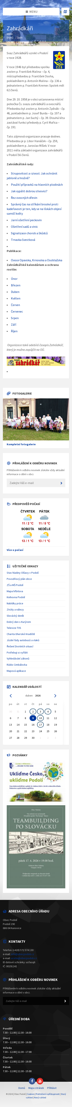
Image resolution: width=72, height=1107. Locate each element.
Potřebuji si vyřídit (17, 652)
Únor (14, 279)
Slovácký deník (15, 615)
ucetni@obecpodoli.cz (24, 958)
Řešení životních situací (20, 646)
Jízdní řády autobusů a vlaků (23, 640)
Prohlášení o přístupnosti (48, 1094)
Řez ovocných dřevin (24, 198)
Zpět (19, 37)
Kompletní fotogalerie (21, 444)
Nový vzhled (40, 1097)
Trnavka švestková (23, 240)
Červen (15, 305)
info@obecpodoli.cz (22, 954)
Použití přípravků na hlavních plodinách (37, 184)
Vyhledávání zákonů (18, 658)
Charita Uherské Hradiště (21, 634)
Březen (15, 285)
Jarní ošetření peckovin (26, 220)
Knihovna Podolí (16, 597)
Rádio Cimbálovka (17, 664)
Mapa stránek (36, 1088)
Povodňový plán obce (19, 579)
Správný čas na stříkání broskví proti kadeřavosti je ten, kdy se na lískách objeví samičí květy (34, 208)
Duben (15, 292)
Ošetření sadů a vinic (24, 226)
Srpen (15, 318)
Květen (15, 298)
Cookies (30, 1094)
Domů (10, 37)
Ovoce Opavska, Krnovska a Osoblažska (36, 260)
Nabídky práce (15, 603)
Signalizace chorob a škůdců (29, 233)
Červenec (17, 311)
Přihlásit (51, 1088)
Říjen (14, 331)
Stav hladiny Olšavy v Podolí (23, 572)
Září (13, 324)
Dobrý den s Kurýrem (19, 622)
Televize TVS (14, 628)
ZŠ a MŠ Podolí (15, 585)
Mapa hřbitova (15, 591)
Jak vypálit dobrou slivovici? (29, 191)
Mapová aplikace (16, 671)
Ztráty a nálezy (15, 609)
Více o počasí (15, 550)
